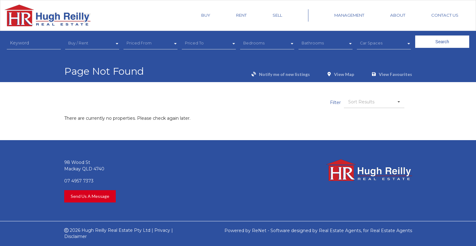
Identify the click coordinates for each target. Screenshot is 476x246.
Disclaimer (75, 236)
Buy (205, 15)
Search (442, 41)
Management (349, 15)
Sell (277, 15)
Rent (241, 15)
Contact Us (444, 15)
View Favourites (395, 74)
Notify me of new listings (284, 74)
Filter (335, 102)
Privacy (162, 230)
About (397, 15)
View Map (344, 74)
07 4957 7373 (79, 181)
